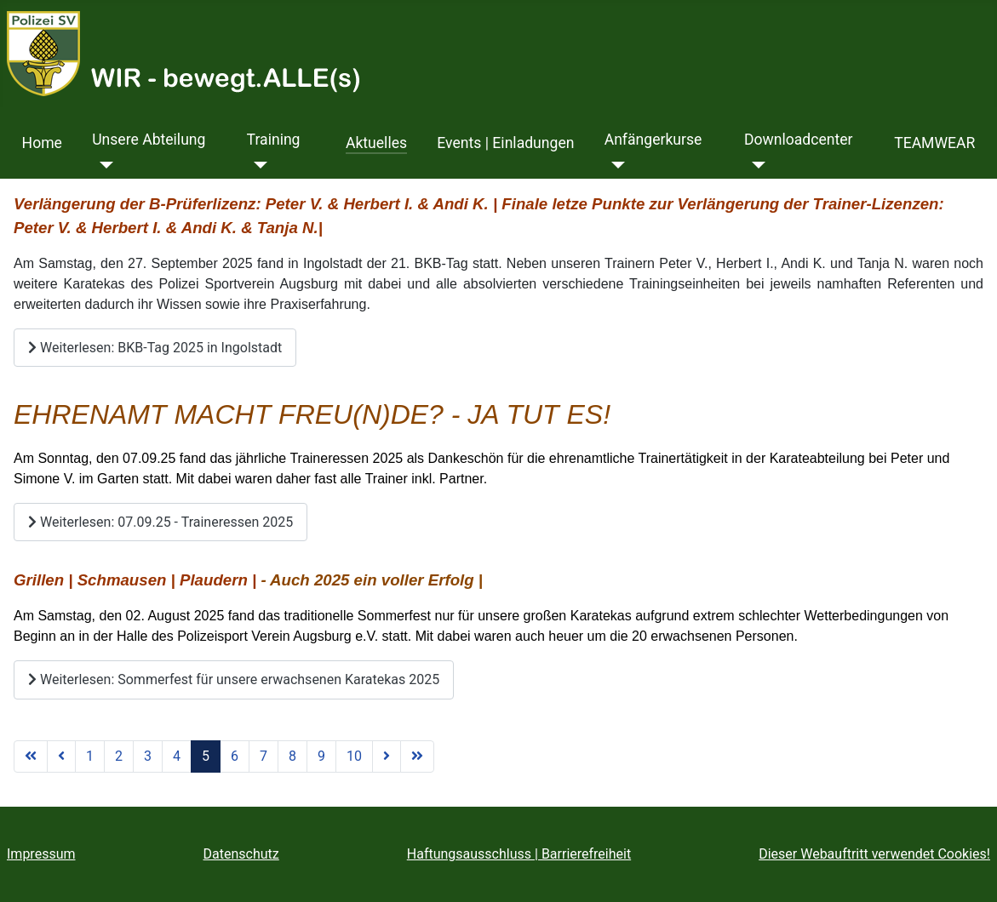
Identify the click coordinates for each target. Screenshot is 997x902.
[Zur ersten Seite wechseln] (31, 756)
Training (274, 139)
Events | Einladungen (505, 142)
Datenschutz (241, 854)
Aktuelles (376, 142)
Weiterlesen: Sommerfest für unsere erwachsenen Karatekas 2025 (233, 679)
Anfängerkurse (653, 139)
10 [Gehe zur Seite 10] (354, 756)
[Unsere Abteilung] (102, 165)
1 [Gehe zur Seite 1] (90, 756)
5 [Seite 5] (205, 756)
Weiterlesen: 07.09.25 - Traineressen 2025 (160, 522)
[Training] (257, 165)
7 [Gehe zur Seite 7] (263, 756)
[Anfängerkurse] (615, 165)
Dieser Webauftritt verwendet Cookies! (874, 854)
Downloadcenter (798, 139)
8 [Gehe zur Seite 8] (292, 756)
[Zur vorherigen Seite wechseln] (61, 756)
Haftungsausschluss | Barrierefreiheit (519, 854)
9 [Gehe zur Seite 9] (321, 756)
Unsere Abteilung (148, 139)
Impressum (41, 854)
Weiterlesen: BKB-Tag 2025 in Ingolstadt (155, 348)
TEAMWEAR (934, 142)
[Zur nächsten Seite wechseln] (386, 756)
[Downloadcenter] (754, 165)
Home (42, 142)
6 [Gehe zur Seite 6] (234, 756)
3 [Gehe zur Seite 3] (148, 756)
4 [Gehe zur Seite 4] (176, 756)
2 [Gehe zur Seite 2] (119, 756)
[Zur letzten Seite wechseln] (417, 756)
